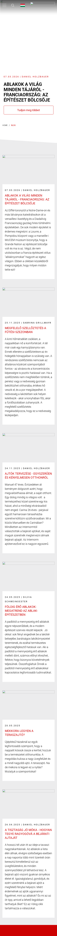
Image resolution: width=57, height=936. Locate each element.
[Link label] (28, 215)
